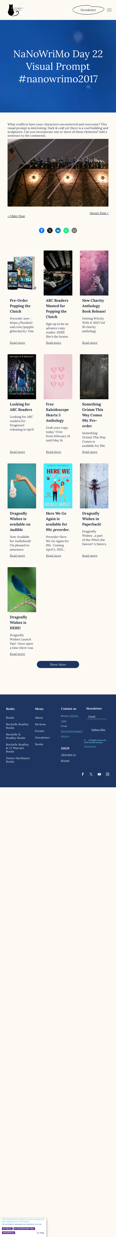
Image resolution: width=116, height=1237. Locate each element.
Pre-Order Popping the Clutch (20, 306)
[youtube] (99, 775)
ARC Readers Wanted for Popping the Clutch (57, 308)
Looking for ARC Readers (21, 407)
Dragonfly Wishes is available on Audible (20, 521)
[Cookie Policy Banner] (23, 1227)
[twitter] (91, 775)
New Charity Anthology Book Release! (94, 306)
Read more (17, 342)
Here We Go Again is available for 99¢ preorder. (58, 521)
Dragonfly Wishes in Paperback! (91, 519)
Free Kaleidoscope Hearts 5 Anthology (57, 412)
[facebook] (82, 775)
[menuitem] (18, 717)
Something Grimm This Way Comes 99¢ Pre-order (92, 415)
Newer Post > (99, 213)
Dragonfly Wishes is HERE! (18, 622)
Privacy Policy (90, 746)
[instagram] (107, 775)
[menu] (109, 10)
